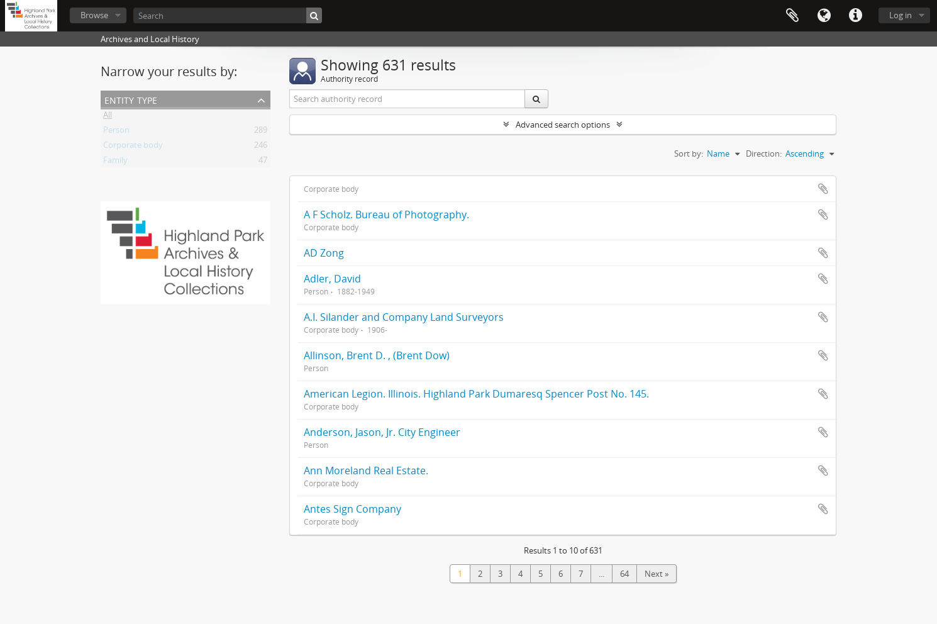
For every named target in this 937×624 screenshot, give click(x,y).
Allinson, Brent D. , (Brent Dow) (377, 355)
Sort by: (688, 153)
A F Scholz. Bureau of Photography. (386, 214)
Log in (900, 15)
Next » (656, 573)
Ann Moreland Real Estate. (366, 470)
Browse (94, 15)
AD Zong (324, 253)
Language (824, 15)
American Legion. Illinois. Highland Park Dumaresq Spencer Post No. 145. (476, 394)
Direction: (764, 153)
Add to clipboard (823, 188)
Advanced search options (563, 124)
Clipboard (792, 15)
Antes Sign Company (352, 509)
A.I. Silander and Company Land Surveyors (404, 317)
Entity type (130, 99)
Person (116, 132)
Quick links (855, 15)
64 (624, 573)
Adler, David (332, 279)
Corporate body (133, 147)
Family (115, 162)
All (107, 117)
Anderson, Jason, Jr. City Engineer (382, 432)
